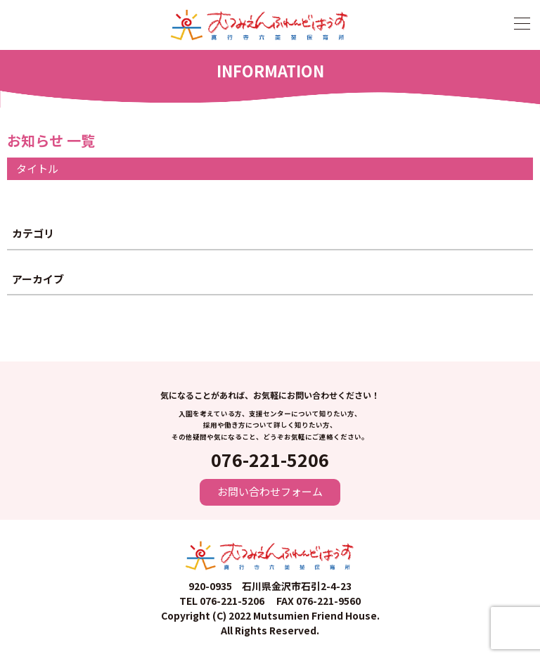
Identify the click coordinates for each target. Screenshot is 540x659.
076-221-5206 (270, 459)
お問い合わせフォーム (270, 491)
